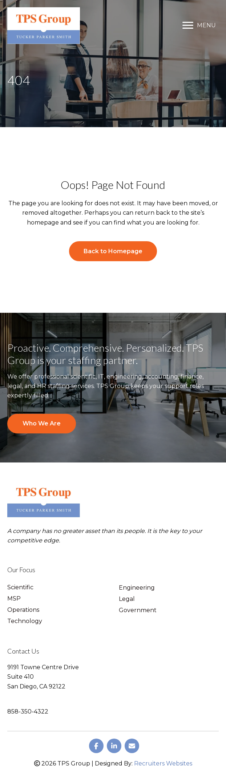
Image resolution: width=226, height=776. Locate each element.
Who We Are (42, 423)
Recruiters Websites (163, 763)
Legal (127, 599)
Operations (23, 610)
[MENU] (199, 25)
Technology (24, 621)
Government (138, 610)
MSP (14, 599)
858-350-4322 (27, 711)
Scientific (20, 588)
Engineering (137, 588)
